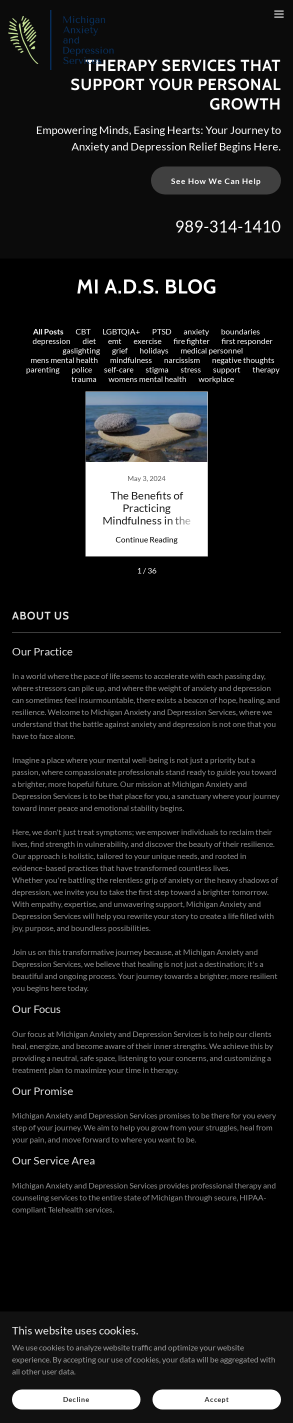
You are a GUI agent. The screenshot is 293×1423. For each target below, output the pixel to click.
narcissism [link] (182, 359)
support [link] (226, 369)
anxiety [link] (196, 331)
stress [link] (190, 369)
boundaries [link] (240, 331)
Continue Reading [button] (147, 539)
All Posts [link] (48, 331)
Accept (216, 1399)
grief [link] (120, 350)
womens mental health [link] (147, 379)
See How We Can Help (216, 181)
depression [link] (51, 341)
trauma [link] (84, 379)
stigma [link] (157, 369)
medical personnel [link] (211, 350)
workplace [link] (216, 379)
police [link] (82, 369)
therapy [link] (266, 369)
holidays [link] (154, 350)
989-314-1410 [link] (228, 226)
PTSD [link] (162, 331)
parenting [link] (43, 369)
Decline (76, 1399)
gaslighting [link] (81, 350)
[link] (61, 14)
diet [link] (89, 341)
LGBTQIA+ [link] (121, 331)
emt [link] (115, 341)
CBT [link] (83, 331)
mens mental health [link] (64, 359)
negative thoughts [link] (243, 359)
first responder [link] (247, 341)
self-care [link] (119, 369)
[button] (279, 14)
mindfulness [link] (131, 359)
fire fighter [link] (192, 341)
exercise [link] (148, 341)
